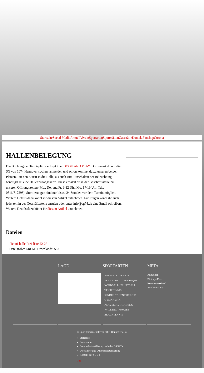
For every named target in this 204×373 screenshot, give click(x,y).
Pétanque (131, 285)
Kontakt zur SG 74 (90, 359)
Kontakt (154, 140)
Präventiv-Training (118, 309)
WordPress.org (155, 292)
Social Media (38, 140)
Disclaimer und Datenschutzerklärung (100, 355)
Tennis (124, 280)
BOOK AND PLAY (77, 171)
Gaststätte (135, 140)
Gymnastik (112, 304)
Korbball (111, 289)
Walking (110, 314)
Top (79, 365)
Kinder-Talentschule (120, 299)
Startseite (16, 140)
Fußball (111, 280)
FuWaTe (124, 314)
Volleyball (113, 285)
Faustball (128, 289)
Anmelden (152, 279)
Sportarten (93, 140)
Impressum (86, 346)
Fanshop (171, 140)
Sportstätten (114, 140)
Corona (189, 140)
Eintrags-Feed (154, 283)
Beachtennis (113, 319)
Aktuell (59, 140)
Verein (74, 140)
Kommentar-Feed (156, 288)
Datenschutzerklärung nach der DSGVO (101, 351)
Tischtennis (112, 294)
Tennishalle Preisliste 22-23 (28, 248)
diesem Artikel (57, 213)
